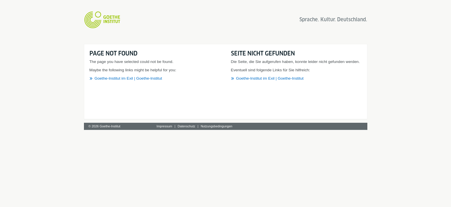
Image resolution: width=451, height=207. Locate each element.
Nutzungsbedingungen (216, 126)
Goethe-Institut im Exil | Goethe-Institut (128, 78)
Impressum (164, 126)
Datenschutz (186, 126)
